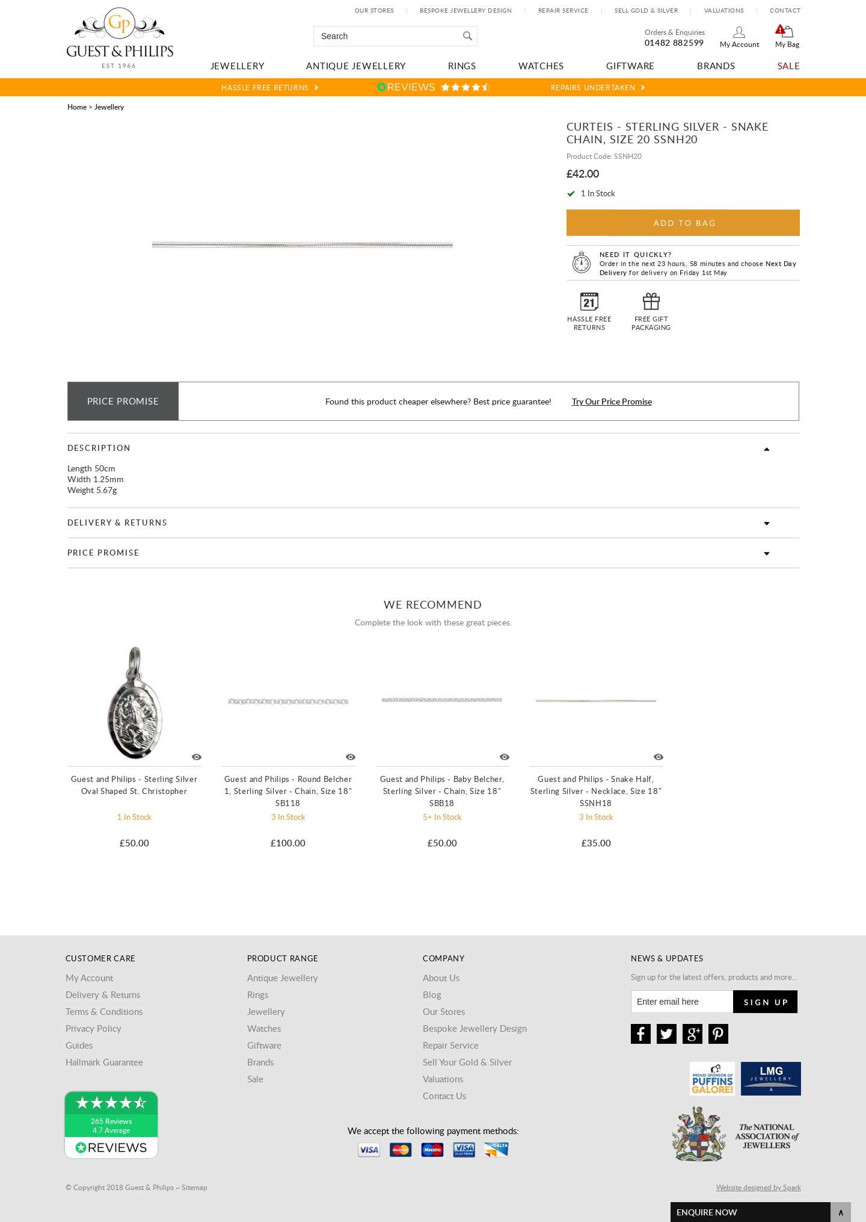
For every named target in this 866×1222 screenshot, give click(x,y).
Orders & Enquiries (675, 32)
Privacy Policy (93, 1028)
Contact (785, 10)
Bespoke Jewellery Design (466, 10)
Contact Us (444, 1096)
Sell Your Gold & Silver (467, 1062)
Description (99, 447)
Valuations (724, 10)
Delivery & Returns (117, 522)
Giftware (630, 66)
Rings (462, 66)
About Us (441, 978)
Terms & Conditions (104, 1011)
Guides (79, 1045)
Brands (716, 66)
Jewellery (237, 66)
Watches (541, 66)
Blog (432, 994)
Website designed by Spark (758, 1187)
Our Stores (374, 10)
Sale (789, 66)
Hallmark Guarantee (104, 1062)
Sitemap (194, 1187)
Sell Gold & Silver (646, 10)
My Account (739, 44)
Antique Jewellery (356, 66)
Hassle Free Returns (265, 87)
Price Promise (103, 552)
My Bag (787, 44)
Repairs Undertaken (593, 87)
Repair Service (563, 10)
